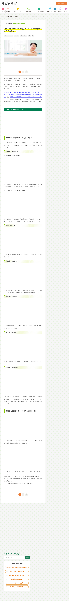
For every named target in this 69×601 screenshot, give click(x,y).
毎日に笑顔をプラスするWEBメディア (29, 3)
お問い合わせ (50, 578)
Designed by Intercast (5, 586)
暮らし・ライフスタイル (39, 11)
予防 (33, 36)
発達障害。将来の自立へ (58, 49)
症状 (29, 36)
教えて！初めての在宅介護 (58, 40)
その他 (65, 11)
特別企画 (8, 11)
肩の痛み (17, 36)
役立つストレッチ (9, 36)
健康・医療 (28, 11)
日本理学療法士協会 (61, 578)
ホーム (3, 11)
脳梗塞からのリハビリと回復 (58, 45)
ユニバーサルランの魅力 (58, 53)
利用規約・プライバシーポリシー (35, 578)
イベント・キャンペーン (18, 11)
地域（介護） (49, 11)
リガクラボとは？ (7, 578)
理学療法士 (60, 11)
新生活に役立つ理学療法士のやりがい (58, 35)
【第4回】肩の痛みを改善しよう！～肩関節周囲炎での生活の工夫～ (30, 17)
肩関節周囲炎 (23, 36)
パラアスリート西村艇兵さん (58, 58)
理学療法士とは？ (19, 578)
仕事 (55, 11)
